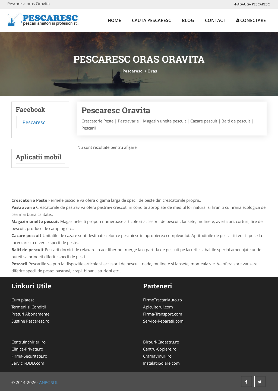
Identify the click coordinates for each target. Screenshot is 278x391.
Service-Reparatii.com (163, 321)
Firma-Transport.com (162, 314)
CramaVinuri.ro (157, 356)
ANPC (44, 382)
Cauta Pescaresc (151, 20)
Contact (215, 20)
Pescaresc (132, 71)
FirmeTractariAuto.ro (162, 299)
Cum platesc (22, 299)
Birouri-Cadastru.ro (161, 342)
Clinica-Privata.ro (27, 349)
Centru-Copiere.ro (159, 349)
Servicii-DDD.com (27, 363)
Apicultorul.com (158, 307)
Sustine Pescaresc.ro (30, 321)
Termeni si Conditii (28, 307)
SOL (54, 382)
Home (114, 20)
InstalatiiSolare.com (161, 363)
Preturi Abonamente (30, 314)
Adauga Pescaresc (252, 4)
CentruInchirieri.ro (28, 342)
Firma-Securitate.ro (29, 356)
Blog (188, 20)
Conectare (251, 20)
